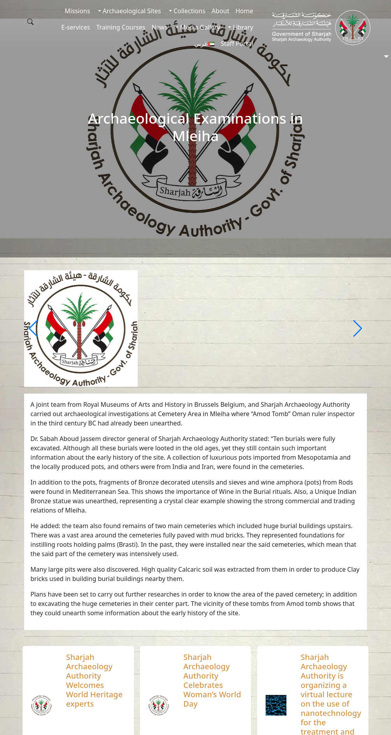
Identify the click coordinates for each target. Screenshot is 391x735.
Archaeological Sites (131, 11)
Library (242, 27)
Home (244, 11)
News (159, 27)
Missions (77, 11)
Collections (188, 11)
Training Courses (120, 27)
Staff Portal (237, 43)
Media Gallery (199, 27)
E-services (75, 27)
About (220, 11)
